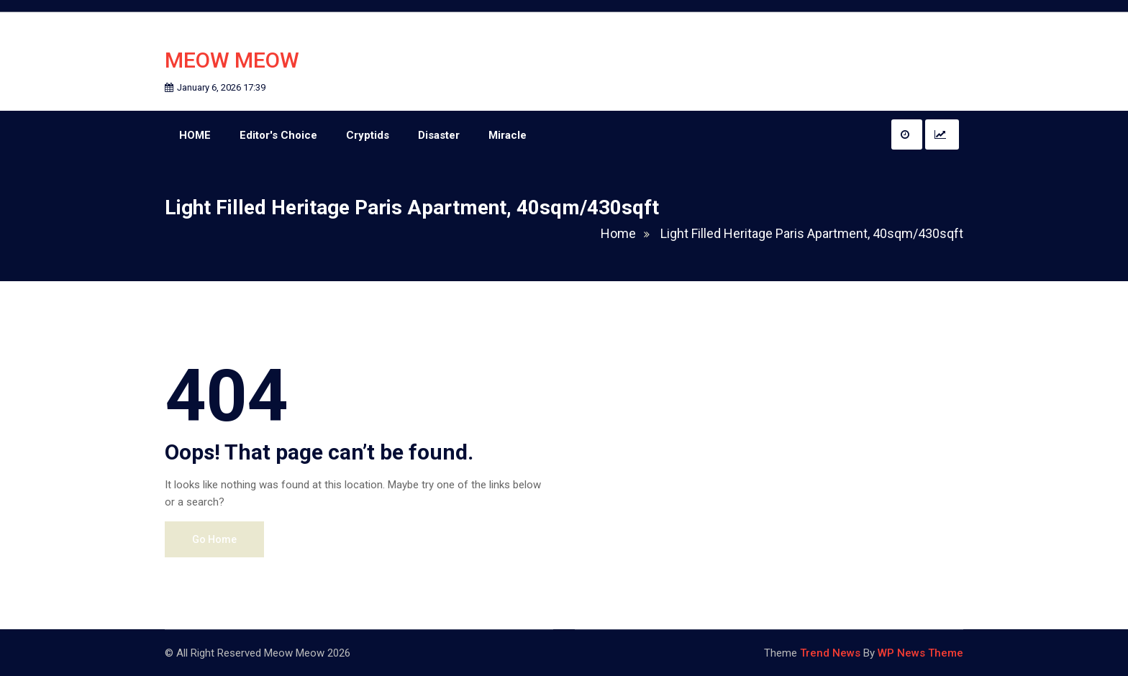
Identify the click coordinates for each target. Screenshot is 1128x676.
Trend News (830, 653)
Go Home (214, 539)
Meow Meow (232, 60)
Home (629, 233)
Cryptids (367, 135)
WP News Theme (920, 653)
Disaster (439, 135)
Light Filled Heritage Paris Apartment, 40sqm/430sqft (811, 233)
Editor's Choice (278, 135)
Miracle (507, 135)
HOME (195, 135)
